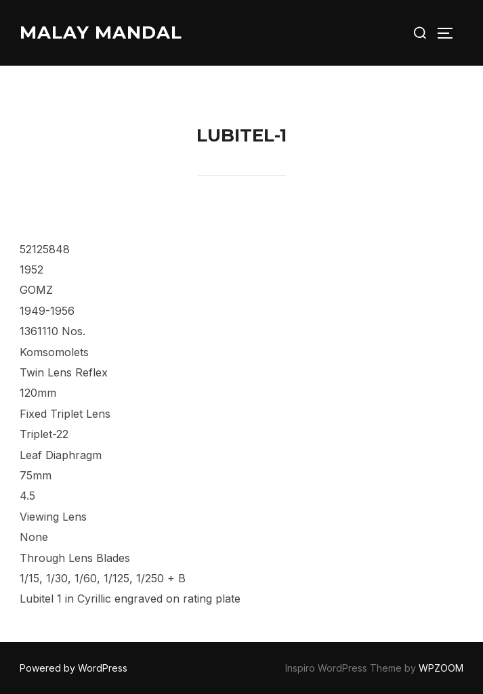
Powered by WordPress (73, 668)
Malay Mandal (101, 32)
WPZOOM (441, 668)
